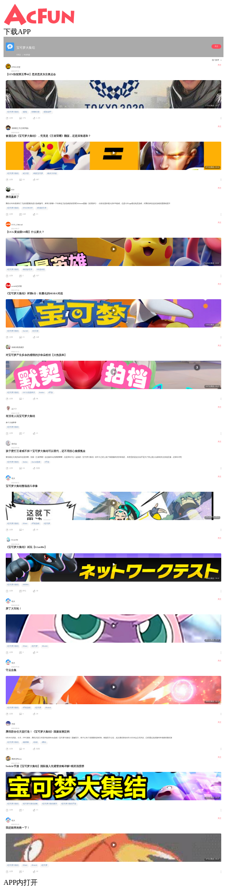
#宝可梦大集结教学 (49, 804)
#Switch (45, 646)
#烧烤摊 (26, 742)
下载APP (17, 31)
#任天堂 (26, 173)
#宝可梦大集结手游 (68, 804)
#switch (25, 331)
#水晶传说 (41, 269)
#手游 (51, 392)
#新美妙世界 (27, 269)
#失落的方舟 (42, 208)
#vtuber (41, 392)
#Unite (25, 524)
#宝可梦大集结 (13, 112)
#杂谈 (35, 742)
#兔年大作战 (52, 173)
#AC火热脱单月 (29, 392)
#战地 (25, 112)
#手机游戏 (35, 524)
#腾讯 (44, 742)
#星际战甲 (47, 112)
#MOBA (25, 585)
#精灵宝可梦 (38, 173)
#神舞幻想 (35, 112)
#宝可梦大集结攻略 (30, 804)
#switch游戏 (35, 462)
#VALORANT (27, 208)
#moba (25, 462)
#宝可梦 (47, 524)
